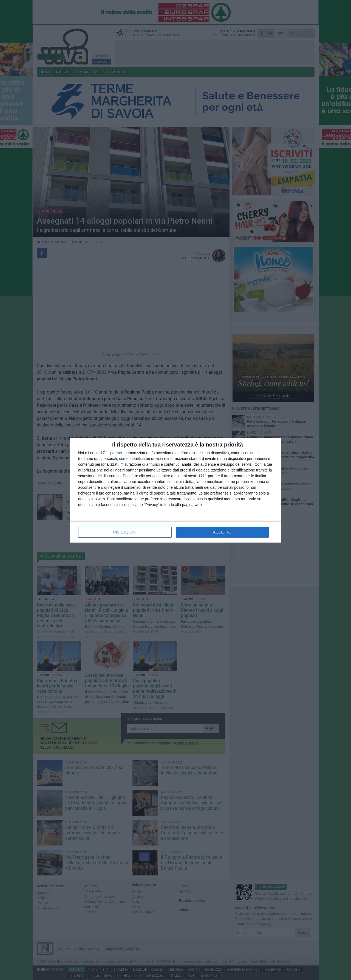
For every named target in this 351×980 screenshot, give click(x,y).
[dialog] (175, 490)
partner (116, 453)
